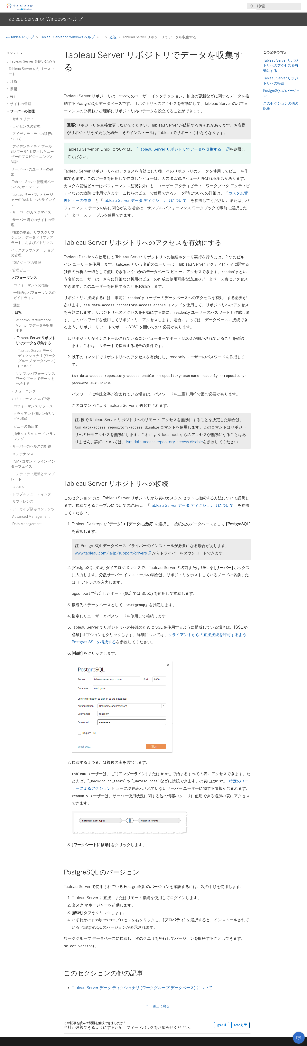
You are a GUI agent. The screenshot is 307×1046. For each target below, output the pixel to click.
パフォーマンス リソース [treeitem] (33, 406)
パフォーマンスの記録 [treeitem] (31, 399)
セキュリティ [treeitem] (22, 119)
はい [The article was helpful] (222, 1025)
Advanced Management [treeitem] (30, 516)
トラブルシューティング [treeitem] (31, 494)
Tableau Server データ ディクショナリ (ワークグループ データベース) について (142, 987)
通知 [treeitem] (16, 305)
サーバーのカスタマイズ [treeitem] (31, 212)
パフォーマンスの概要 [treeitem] (31, 285)
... (102, 37)
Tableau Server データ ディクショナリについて (145, 200)
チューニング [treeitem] (24, 391)
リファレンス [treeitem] (22, 501)
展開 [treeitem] (13, 89)
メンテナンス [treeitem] (22, 454)
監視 (113, 37)
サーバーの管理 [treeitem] (22, 111)
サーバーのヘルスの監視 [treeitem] (31, 446)
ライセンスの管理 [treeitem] (26, 126)
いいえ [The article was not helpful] (240, 1025)
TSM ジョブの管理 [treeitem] (26, 263)
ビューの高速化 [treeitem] (25, 426)
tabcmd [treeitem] (17, 486)
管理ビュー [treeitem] (20, 270)
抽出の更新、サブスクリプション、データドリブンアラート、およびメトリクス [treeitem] (33, 237)
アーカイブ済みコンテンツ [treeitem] (33, 509)
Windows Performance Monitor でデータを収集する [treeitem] (34, 325)
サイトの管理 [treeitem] (20, 104)
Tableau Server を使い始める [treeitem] (32, 61)
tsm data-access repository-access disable (164, 441)
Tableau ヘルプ (20, 37)
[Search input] (278, 6)
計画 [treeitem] (13, 81)
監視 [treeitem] (17, 313)
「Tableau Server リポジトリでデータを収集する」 (182, 149)
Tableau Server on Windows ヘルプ (67, 37)
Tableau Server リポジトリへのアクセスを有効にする (280, 65)
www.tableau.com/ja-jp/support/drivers (113, 553)
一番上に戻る (157, 1006)
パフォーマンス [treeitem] (24, 278)
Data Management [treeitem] (26, 524)
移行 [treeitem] (13, 96)
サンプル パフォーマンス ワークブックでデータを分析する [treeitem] (35, 378)
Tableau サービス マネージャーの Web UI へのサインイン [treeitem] (33, 199)
